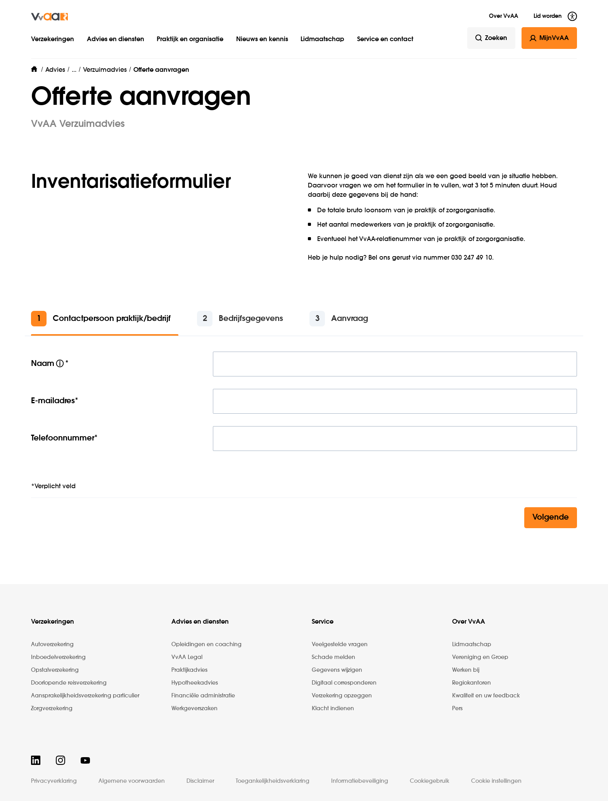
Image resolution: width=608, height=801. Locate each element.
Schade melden (333, 657)
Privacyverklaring (54, 781)
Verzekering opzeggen (342, 696)
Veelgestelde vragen (340, 644)
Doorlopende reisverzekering (69, 683)
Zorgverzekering (52, 708)
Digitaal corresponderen (344, 683)
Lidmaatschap (322, 39)
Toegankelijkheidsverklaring (272, 781)
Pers (457, 708)
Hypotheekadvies (194, 683)
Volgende (550, 518)
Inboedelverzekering (58, 657)
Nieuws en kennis (262, 39)
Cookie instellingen (496, 781)
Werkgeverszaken (194, 708)
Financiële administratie (203, 696)
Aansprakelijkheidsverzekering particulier (85, 696)
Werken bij (465, 670)
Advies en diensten (115, 39)
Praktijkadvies (189, 670)
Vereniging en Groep (480, 657)
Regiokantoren (471, 683)
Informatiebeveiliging (359, 781)
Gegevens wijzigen (337, 670)
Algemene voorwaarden (131, 781)
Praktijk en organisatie (190, 39)
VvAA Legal (186, 657)
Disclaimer (200, 781)
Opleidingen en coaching (206, 644)
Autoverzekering (52, 644)
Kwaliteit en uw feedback (486, 696)
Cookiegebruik (429, 781)
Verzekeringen (52, 39)
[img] (49, 17)
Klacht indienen (333, 708)
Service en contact (385, 39)
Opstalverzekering (55, 670)
